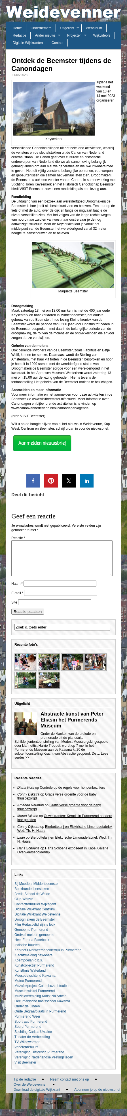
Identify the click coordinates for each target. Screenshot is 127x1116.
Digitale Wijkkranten (28, 43)
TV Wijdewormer (27, 1049)
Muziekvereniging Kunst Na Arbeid (40, 1003)
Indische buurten (27, 952)
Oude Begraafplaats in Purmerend (40, 1018)
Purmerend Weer (27, 1023)
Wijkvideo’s (101, 35)
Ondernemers (41, 28)
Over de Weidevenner (30, 1091)
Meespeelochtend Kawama (35, 982)
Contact (57, 43)
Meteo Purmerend (28, 988)
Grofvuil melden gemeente (34, 942)
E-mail (17, 600)
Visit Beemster (25, 1069)
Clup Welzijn (23, 906)
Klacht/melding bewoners (33, 962)
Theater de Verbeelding (32, 1044)
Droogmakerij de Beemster (34, 926)
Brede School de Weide (32, 901)
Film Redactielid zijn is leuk (34, 931)
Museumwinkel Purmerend (34, 998)
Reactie (18, 538)
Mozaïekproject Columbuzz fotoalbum (42, 993)
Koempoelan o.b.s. (28, 967)
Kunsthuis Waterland (30, 977)
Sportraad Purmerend (30, 1028)
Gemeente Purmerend (31, 936)
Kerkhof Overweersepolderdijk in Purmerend (47, 957)
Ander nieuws (45, 35)
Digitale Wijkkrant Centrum (34, 916)
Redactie (19, 35)
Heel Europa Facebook (31, 947)
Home (17, 28)
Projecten (74, 35)
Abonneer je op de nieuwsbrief (97, 1096)
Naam (17, 590)
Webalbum (94, 28)
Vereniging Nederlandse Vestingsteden (43, 1064)
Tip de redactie (25, 1086)
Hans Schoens (28, 855)
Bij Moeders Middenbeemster (36, 891)
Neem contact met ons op (69, 1086)
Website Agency (75, 1109)
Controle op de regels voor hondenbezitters (73, 794)
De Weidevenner (50, 1105)
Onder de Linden (27, 1013)
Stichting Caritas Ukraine (33, 1039)
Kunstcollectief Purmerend (34, 972)
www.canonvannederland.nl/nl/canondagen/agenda (49, 408)
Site (14, 609)
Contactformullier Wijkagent (35, 911)
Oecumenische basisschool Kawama (42, 1008)
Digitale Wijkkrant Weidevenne (37, 921)
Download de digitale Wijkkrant (37, 1096)
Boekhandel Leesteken (31, 896)
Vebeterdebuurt (26, 1054)
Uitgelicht (67, 28)
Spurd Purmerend (27, 1033)
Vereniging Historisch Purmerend (39, 1059)
